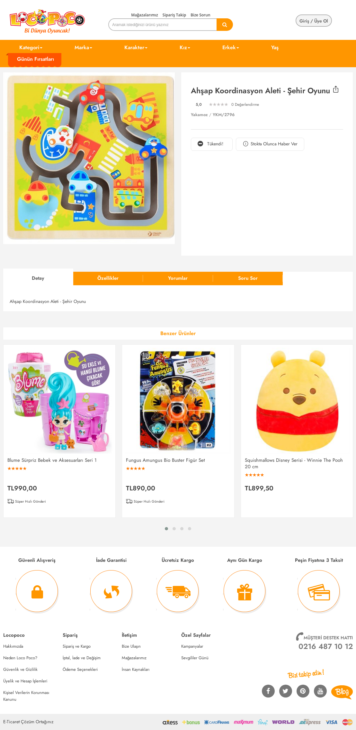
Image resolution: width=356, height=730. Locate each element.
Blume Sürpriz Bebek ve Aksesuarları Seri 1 (52, 460)
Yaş (275, 47)
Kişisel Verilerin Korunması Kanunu (26, 695)
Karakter (135, 47)
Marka (83, 47)
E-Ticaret (11, 721)
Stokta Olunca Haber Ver (270, 144)
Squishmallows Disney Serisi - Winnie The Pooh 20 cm (294, 463)
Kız (185, 47)
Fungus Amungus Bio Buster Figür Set (165, 460)
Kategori (30, 47)
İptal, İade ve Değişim (82, 658)
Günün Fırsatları (35, 59)
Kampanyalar (192, 646)
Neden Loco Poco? (20, 658)
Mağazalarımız (144, 15)
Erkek (230, 47)
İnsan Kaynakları (135, 669)
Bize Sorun (200, 15)
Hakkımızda (13, 646)
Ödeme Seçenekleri (80, 669)
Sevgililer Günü (195, 658)
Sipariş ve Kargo (77, 646)
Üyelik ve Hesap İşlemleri (25, 681)
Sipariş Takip (174, 15)
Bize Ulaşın (131, 646)
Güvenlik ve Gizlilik (20, 669)
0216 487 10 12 (325, 646)
